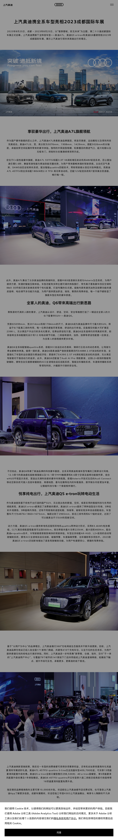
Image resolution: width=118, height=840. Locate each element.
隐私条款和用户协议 (65, 818)
